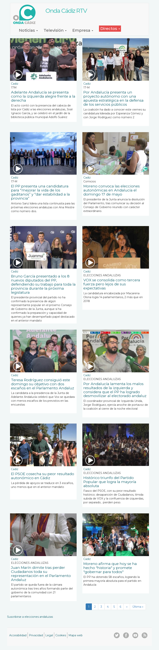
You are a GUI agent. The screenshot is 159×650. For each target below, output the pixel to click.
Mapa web (76, 635)
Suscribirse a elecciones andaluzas (30, 617)
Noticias (28, 30)
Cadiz (14, 83)
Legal (49, 635)
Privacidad (36, 635)
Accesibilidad (17, 635)
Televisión (55, 30)
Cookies (60, 635)
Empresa (82, 30)
